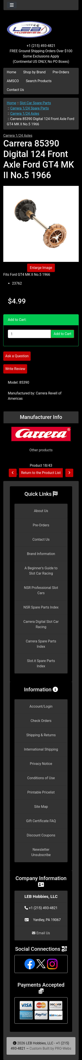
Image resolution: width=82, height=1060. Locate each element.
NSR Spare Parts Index (40, 607)
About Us (41, 511)
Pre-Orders (61, 72)
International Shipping (41, 749)
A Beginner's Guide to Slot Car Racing (41, 570)
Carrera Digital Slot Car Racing (41, 624)
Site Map (41, 807)
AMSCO (13, 81)
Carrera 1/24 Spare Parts (29, 108)
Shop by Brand (34, 72)
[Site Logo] (41, 27)
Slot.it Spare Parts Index (41, 663)
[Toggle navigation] (12, 5)
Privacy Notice (41, 764)
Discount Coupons (41, 835)
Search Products (38, 81)
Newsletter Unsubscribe (41, 852)
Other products (40, 450)
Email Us (41, 933)
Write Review (15, 369)
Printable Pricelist (41, 792)
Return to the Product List (41, 473)
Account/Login (41, 706)
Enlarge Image (41, 268)
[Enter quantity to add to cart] (29, 334)
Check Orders (41, 721)
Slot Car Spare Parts (35, 103)
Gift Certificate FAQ (41, 821)
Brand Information (41, 554)
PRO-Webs (63, 1048)
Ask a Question (17, 356)
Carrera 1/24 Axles (24, 113)
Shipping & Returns (41, 735)
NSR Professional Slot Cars (41, 590)
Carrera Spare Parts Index (41, 644)
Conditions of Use (41, 778)
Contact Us (15, 90)
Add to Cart (62, 334)
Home (11, 72)
